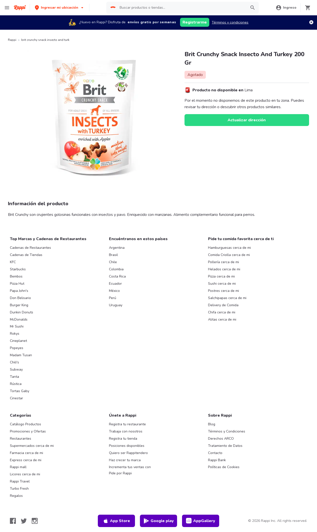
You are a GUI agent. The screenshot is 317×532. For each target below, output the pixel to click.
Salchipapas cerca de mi (227, 298)
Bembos (16, 276)
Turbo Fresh (19, 488)
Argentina (117, 247)
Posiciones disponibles (126, 445)
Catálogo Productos (25, 424)
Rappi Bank (217, 460)
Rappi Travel (20, 481)
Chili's (14, 362)
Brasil (113, 255)
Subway (16, 369)
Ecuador (115, 283)
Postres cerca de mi (223, 290)
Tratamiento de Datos (225, 445)
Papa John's (19, 290)
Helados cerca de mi (224, 269)
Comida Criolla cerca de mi (229, 255)
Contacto (215, 453)
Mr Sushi (17, 326)
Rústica (16, 383)
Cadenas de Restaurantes (30, 247)
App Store (116, 521)
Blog (211, 424)
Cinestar (16, 398)
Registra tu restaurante (127, 424)
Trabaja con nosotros (125, 431)
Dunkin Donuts (21, 312)
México (114, 290)
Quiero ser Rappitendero (128, 453)
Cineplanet (18, 340)
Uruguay (115, 305)
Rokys (14, 333)
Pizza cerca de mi (221, 276)
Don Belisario (20, 298)
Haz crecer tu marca (125, 460)
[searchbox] (181, 8)
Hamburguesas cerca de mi (229, 247)
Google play (158, 521)
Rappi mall (18, 467)
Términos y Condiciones (226, 431)
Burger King (19, 305)
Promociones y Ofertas (28, 431)
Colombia (116, 269)
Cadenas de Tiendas (26, 255)
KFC (13, 262)
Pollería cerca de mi (223, 262)
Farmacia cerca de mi (26, 453)
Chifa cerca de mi (221, 312)
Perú (112, 298)
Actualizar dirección (247, 120)
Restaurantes (20, 438)
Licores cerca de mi (25, 474)
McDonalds (18, 319)
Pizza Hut (17, 283)
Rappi (12, 40)
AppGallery (200, 521)
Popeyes (16, 348)
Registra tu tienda (123, 438)
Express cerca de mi (25, 460)
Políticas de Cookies (223, 467)
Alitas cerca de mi (222, 319)
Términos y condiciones (230, 22)
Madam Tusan (21, 355)
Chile (113, 262)
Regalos (16, 495)
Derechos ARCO (221, 438)
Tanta (14, 376)
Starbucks (18, 269)
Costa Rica (117, 276)
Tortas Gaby (19, 391)
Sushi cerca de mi (222, 283)
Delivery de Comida (223, 305)
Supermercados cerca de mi (32, 445)
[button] (59, 7)
